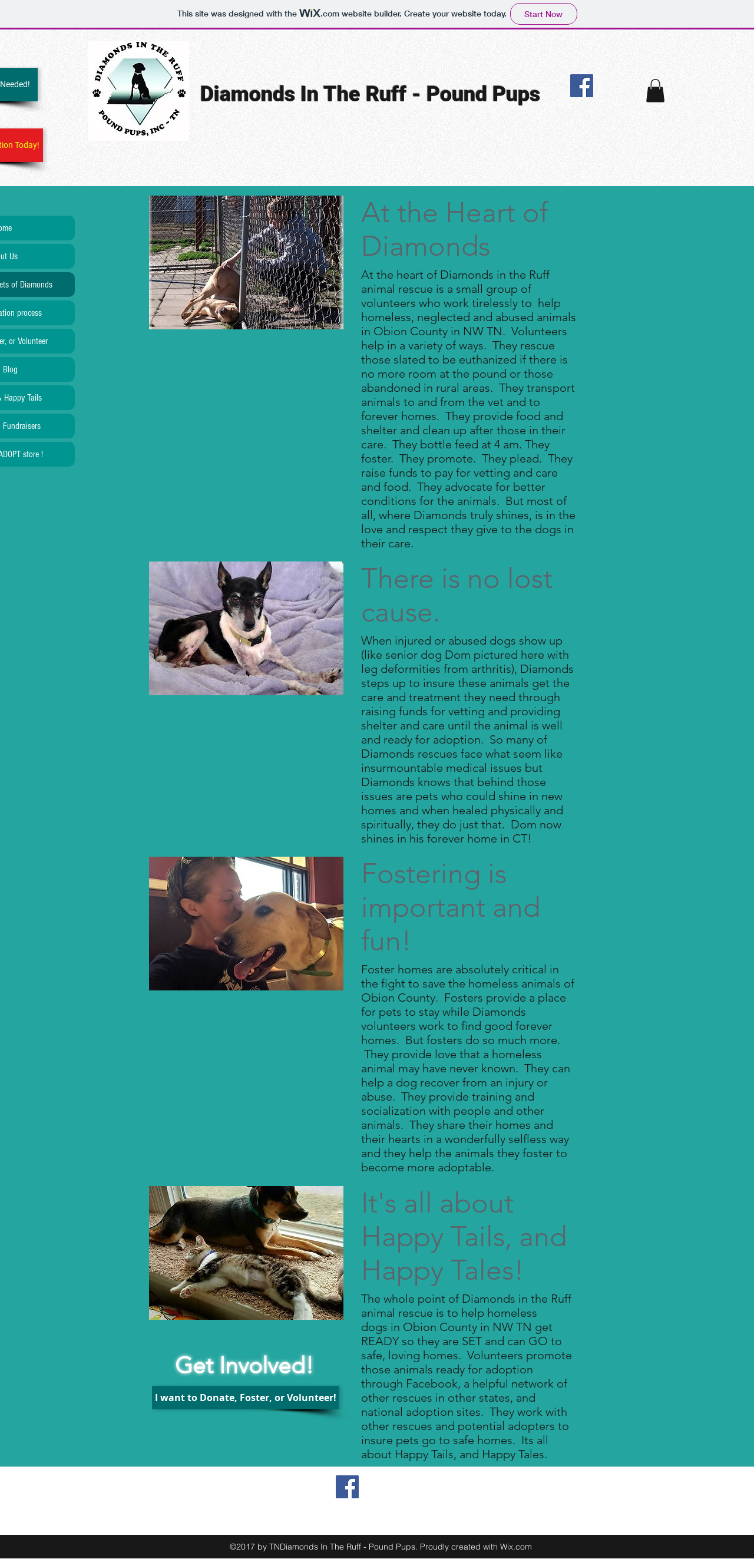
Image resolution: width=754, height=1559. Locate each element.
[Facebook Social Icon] (581, 85)
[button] (655, 90)
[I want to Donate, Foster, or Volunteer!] (245, 1397)
